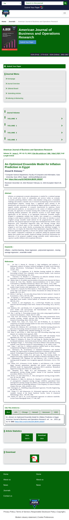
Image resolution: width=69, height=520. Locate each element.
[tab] (34, 118)
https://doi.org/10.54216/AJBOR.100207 (26, 179)
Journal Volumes (13, 113)
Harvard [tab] (35, 412)
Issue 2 (15, 153)
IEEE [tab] (56, 412)
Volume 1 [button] (12, 126)
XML (49, 153)
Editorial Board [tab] (12, 88)
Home (4, 21)
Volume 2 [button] (12, 133)
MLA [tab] (8, 412)
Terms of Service (23, 512)
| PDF (58, 153)
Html (54, 153)
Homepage (10, 79)
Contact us (7, 496)
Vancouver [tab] (46, 412)
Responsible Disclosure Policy (43, 512)
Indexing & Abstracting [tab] (14, 98)
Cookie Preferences (46, 517)
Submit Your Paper (32, 7)
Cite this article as (39, 153)
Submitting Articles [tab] (13, 93)
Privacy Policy (9, 512)
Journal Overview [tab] (13, 84)
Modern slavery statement (25, 517)
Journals (12, 21)
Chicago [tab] (25, 412)
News (5, 485)
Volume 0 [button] (12, 119)
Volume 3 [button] (12, 140)
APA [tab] (15, 412)
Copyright (61, 512)
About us (7, 480)
